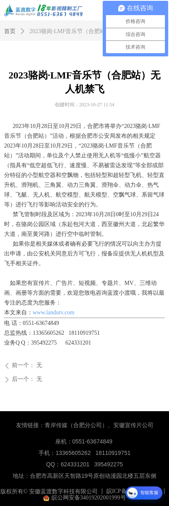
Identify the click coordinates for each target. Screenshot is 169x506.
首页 (10, 31)
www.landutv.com (53, 312)
